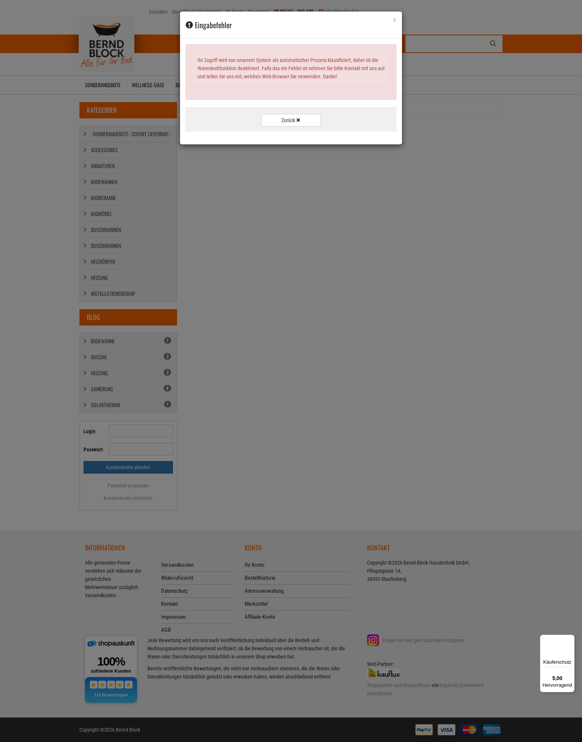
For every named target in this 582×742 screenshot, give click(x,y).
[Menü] (570, 639)
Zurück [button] (290, 120)
